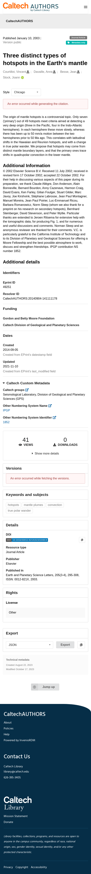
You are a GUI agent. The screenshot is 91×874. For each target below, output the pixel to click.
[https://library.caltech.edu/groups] (28, 389)
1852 (6, 422)
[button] (45, 613)
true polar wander (19, 510)
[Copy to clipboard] (82, 540)
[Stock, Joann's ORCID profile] (22, 78)
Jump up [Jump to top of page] (43, 687)
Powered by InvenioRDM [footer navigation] (19, 740)
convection (55, 504)
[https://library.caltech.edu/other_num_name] (51, 405)
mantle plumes (33, 504)
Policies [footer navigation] (8, 728)
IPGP (6, 410)
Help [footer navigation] (6, 734)
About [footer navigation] (8, 722)
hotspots (13, 504)
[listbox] (26, 92)
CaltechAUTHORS (19, 21)
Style (6, 92)
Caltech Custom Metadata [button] (26, 383)
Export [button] (65, 644)
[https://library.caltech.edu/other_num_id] (55, 417)
